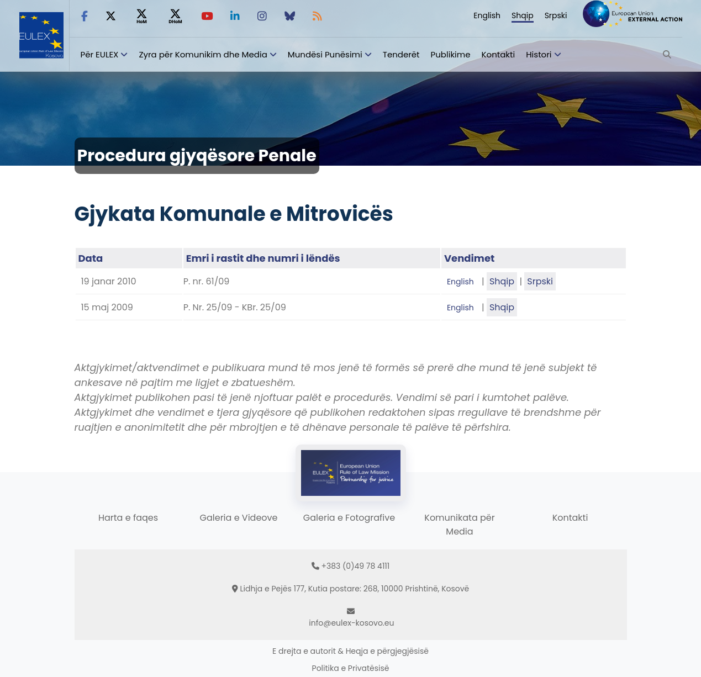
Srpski (556, 15)
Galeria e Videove (239, 517)
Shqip (523, 15)
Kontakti (498, 54)
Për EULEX (100, 54)
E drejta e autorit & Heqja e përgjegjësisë (350, 651)
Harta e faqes (128, 517)
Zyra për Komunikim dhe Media (203, 54)
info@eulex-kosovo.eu (351, 622)
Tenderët (401, 54)
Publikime (451, 54)
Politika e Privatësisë (350, 668)
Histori (538, 54)
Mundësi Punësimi (325, 54)
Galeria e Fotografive (349, 517)
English (486, 15)
